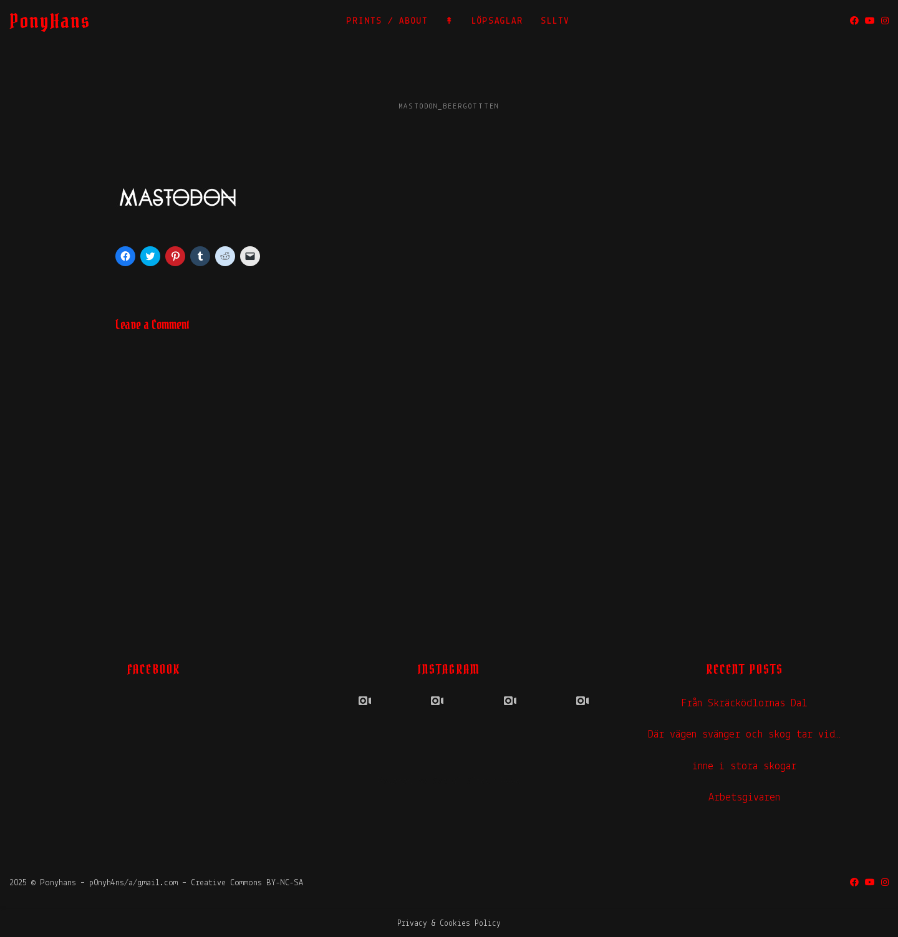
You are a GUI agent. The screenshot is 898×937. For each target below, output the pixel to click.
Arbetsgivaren (744, 798)
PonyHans (49, 21)
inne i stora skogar (744, 766)
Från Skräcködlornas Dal (744, 703)
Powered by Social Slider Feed (449, 782)
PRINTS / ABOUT (387, 21)
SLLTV (555, 21)
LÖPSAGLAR (497, 21)
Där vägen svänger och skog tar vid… (744, 735)
